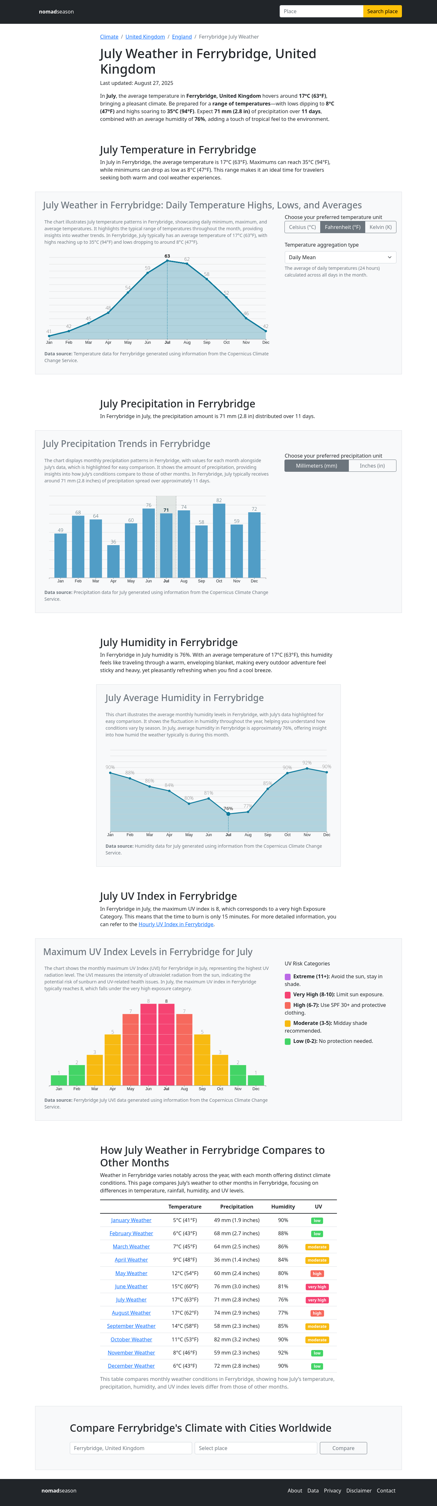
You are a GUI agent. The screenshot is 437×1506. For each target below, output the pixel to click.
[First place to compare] (131, 1448)
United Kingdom (145, 36)
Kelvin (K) (380, 227)
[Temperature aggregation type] (340, 257)
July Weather (131, 1299)
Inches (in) (372, 465)
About (295, 1490)
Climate (109, 36)
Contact (386, 1490)
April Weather (131, 1259)
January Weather (131, 1220)
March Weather (131, 1246)
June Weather (131, 1286)
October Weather (131, 1339)
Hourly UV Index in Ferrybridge (176, 924)
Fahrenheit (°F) (342, 227)
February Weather (131, 1233)
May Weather (131, 1273)
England (182, 36)
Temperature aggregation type (322, 244)
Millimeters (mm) (316, 465)
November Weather (131, 1352)
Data (313, 1490)
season (56, 11)
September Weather (131, 1325)
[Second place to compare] (256, 1448)
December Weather (131, 1365)
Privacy (332, 1490)
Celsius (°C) (302, 227)
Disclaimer (359, 1490)
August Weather (131, 1312)
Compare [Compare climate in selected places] (343, 1448)
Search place (382, 11)
